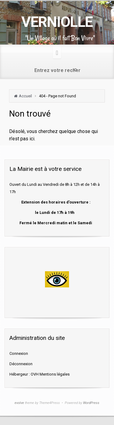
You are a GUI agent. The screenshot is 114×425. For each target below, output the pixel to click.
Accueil (25, 96)
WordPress (91, 403)
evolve (19, 403)
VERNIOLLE (57, 22)
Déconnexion (21, 364)
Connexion (18, 353)
